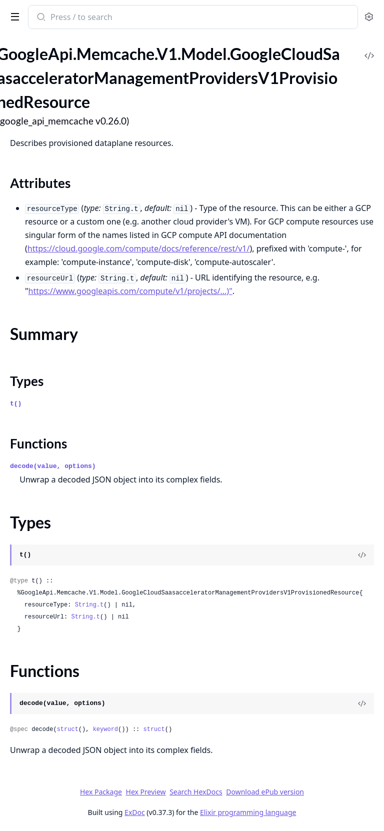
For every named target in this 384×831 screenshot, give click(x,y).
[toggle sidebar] (13, 16)
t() (16, 404)
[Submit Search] (40, 18)
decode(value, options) (53, 466)
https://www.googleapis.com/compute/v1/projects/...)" (130, 291)
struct (67, 729)
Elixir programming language (248, 812)
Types (27, 381)
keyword (105, 729)
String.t (89, 605)
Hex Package (101, 791)
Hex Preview (146, 791)
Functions (38, 443)
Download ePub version (265, 791)
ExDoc (134, 812)
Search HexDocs (196, 792)
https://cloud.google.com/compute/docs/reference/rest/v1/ (139, 248)
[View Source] (362, 555)
